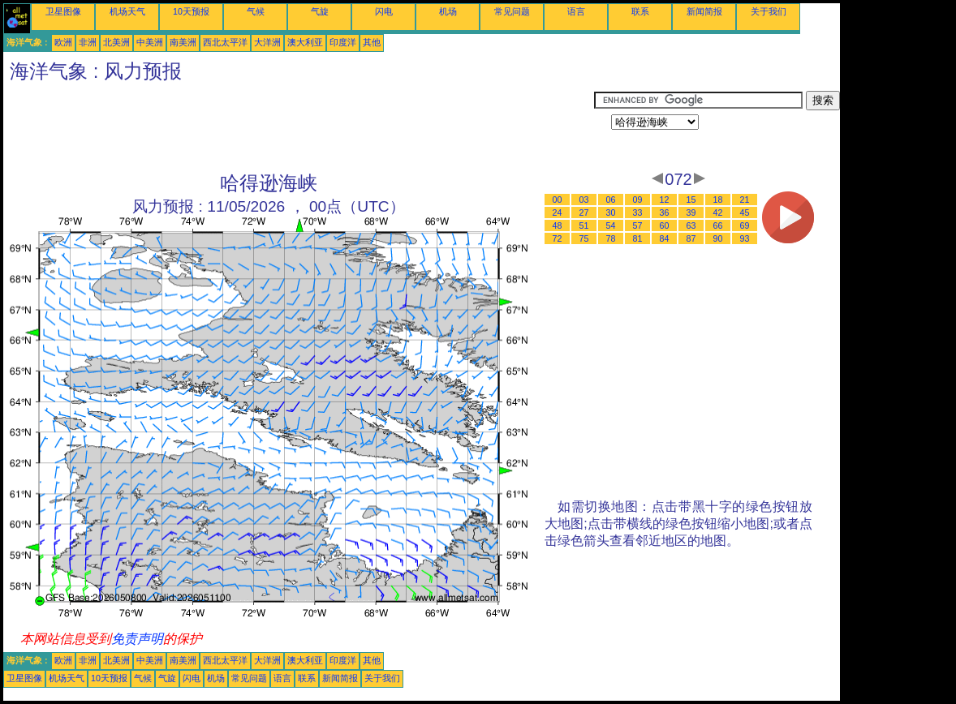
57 (638, 225)
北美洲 (116, 42)
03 (584, 199)
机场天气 (127, 11)
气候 (256, 11)
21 (745, 199)
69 (745, 225)
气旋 (320, 11)
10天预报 (191, 11)
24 (557, 212)
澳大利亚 (305, 42)
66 (718, 225)
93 (745, 238)
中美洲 (149, 42)
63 (691, 225)
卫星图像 (63, 11)
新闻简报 (704, 11)
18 (718, 199)
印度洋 (342, 42)
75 (584, 238)
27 (584, 212)
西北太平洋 (225, 42)
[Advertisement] (298, 127)
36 (665, 212)
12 (665, 199)
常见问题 (512, 11)
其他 (372, 42)
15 (691, 199)
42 (718, 212)
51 (584, 225)
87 (691, 238)
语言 (576, 11)
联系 (640, 11)
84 (665, 238)
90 (718, 238)
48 (557, 225)
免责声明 (137, 639)
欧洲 (63, 42)
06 (611, 199)
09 (638, 199)
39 (691, 212)
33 (638, 212)
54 (611, 225)
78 (611, 238)
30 (611, 212)
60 (665, 225)
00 (557, 199)
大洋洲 (267, 42)
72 (557, 238)
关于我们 (768, 11)
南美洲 (183, 42)
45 (745, 212)
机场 (448, 11)
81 (638, 238)
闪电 (384, 11)
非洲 (88, 42)
